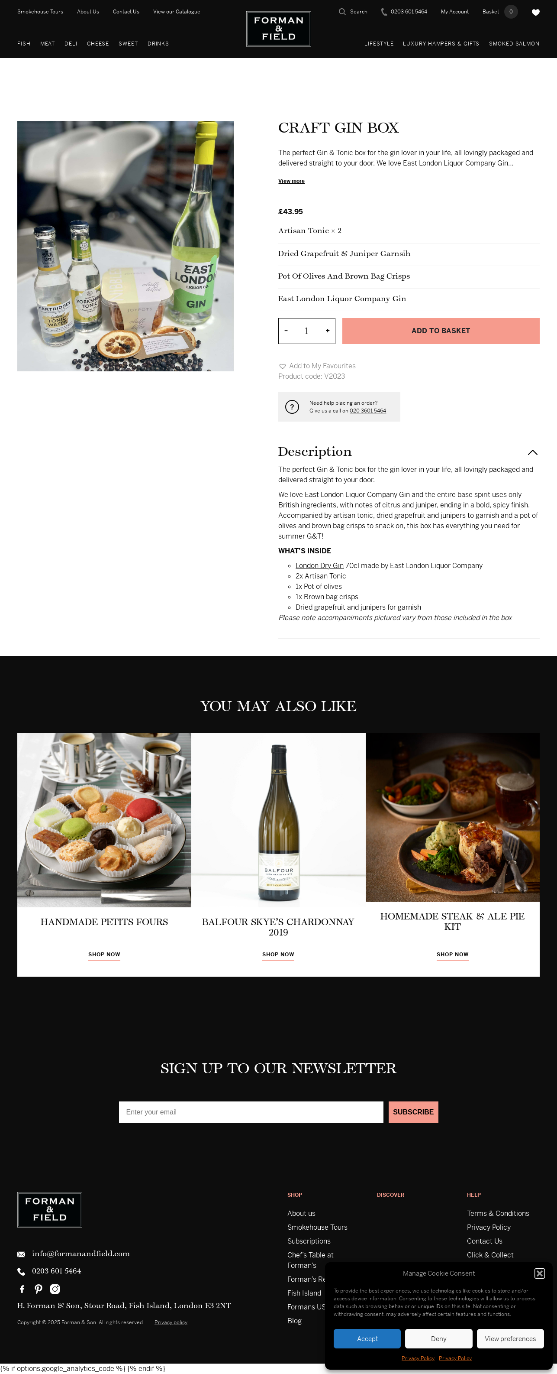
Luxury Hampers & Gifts (441, 43)
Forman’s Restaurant (320, 1279)
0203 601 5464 (404, 12)
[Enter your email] (251, 1112)
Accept (367, 1339)
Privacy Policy (418, 1358)
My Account (455, 11)
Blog (294, 1320)
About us (301, 1213)
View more (291, 181)
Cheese (98, 43)
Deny (439, 1339)
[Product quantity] (307, 331)
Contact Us (126, 11)
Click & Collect (490, 1255)
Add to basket (441, 330)
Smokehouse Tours (40, 11)
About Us (88, 11)
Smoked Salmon (514, 43)
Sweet (128, 43)
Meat (47, 43)
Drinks (158, 43)
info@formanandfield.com (73, 1254)
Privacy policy (171, 1322)
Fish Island (304, 1293)
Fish (24, 43)
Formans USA (309, 1307)
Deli (70, 43)
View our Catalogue (176, 11)
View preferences (510, 1339)
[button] (539, 1273)
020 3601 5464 (368, 410)
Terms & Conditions (498, 1213)
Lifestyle (378, 43)
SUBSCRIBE (413, 1112)
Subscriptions (309, 1241)
